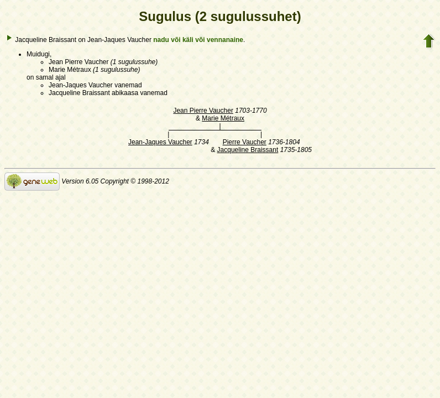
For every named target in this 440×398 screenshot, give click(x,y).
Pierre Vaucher (244, 142)
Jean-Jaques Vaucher (160, 142)
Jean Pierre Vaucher (203, 110)
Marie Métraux (223, 118)
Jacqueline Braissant (248, 150)
